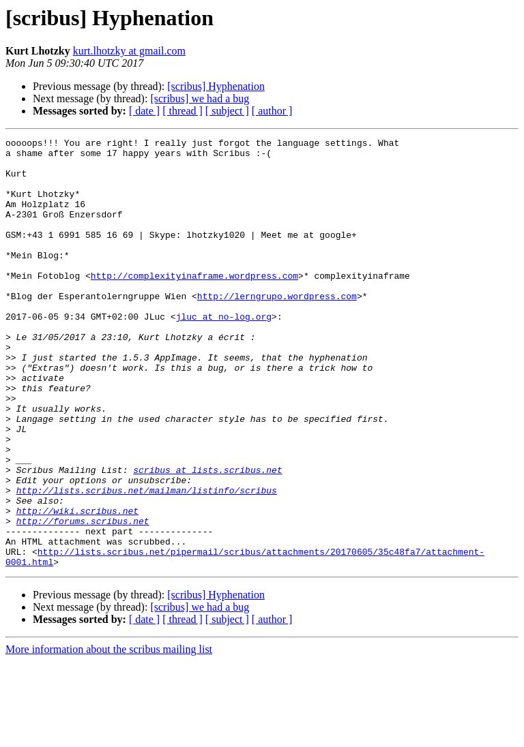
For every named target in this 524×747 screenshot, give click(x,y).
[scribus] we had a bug (199, 98)
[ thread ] (182, 111)
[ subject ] (227, 111)
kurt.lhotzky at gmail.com (129, 51)
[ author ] (272, 111)
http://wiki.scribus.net (77, 586)
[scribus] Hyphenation (216, 86)
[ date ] (144, 111)
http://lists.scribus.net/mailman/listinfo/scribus (146, 561)
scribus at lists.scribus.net (207, 537)
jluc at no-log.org (224, 353)
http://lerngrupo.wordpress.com (277, 328)
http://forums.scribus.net (82, 598)
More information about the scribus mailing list (108, 735)
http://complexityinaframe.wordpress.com (194, 304)
